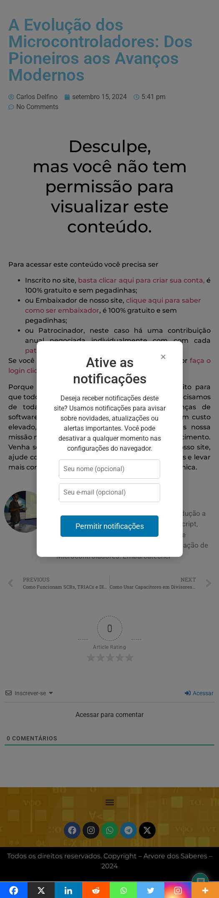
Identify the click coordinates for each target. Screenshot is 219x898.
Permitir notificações (110, 526)
